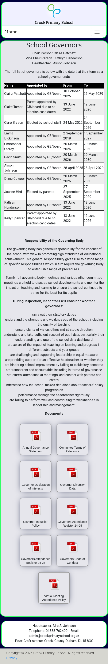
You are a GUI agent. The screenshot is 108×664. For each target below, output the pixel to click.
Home (11, 31)
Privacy (11, 658)
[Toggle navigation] (97, 32)
